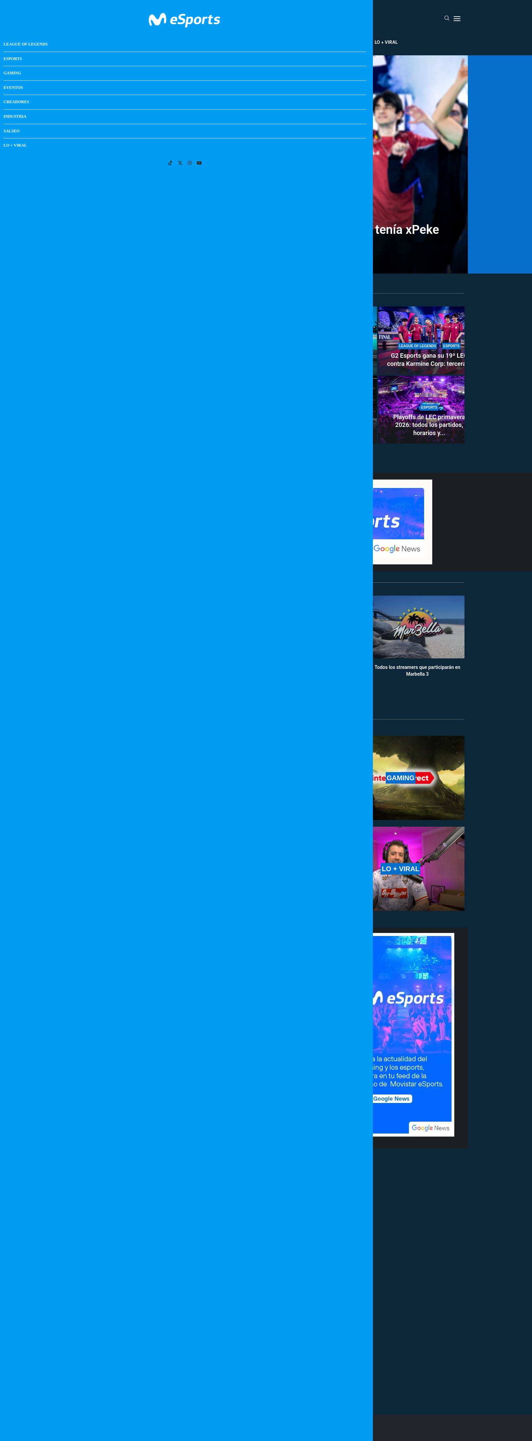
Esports (199, 42)
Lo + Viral (386, 42)
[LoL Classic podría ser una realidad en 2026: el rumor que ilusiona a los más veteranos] (171, 375)
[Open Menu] (457, 18)
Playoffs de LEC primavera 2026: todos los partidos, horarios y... (429, 424)
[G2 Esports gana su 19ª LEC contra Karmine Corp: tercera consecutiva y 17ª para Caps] (429, 340)
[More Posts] (201, 1378)
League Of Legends (156, 42)
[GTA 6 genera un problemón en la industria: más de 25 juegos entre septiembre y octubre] (326, 410)
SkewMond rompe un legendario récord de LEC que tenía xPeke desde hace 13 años (266, 236)
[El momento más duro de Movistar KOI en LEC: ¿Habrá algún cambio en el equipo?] (326, 340)
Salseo (356, 42)
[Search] (446, 19)
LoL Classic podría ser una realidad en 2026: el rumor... (171, 432)
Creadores (291, 42)
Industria (326, 42)
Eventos (258, 42)
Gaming (228, 42)
